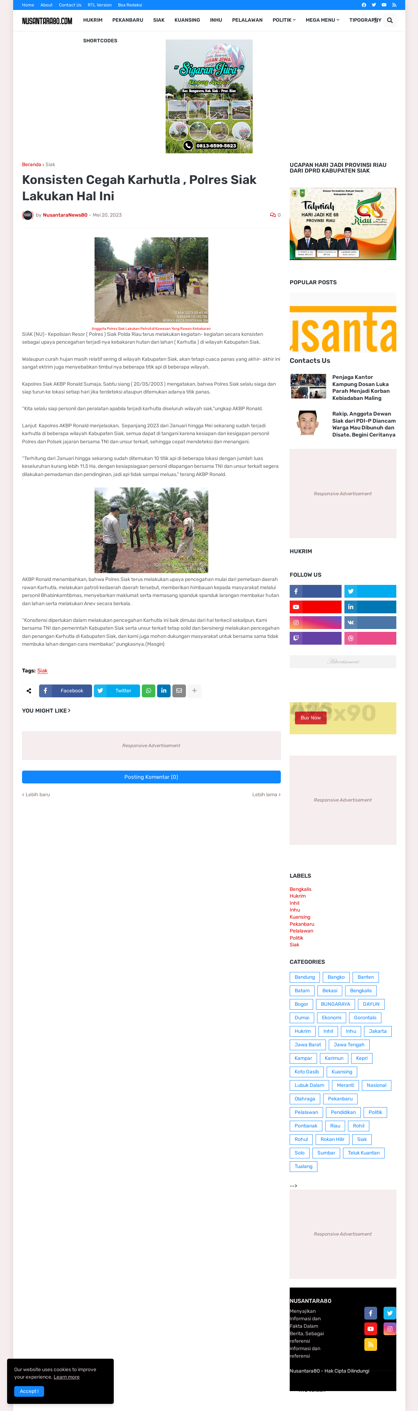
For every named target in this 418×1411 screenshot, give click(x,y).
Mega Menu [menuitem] (320, 20)
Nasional (376, 1085)
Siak (50, 164)
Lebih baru (38, 794)
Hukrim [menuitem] (92, 20)
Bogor (301, 1004)
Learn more (67, 1377)
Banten (366, 977)
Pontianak (306, 1126)
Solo (300, 1153)
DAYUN (371, 1004)
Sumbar (326, 1153)
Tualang (303, 1166)
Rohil (358, 1126)
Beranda (31, 164)
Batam (302, 991)
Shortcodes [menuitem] (100, 41)
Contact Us (70, 4)
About (47, 4)
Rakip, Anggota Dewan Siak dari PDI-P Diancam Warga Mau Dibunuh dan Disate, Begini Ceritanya (364, 424)
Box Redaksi (130, 4)
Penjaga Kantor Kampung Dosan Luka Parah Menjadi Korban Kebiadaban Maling (361, 387)
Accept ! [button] (29, 1391)
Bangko (336, 977)
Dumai (302, 1018)
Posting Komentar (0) (151, 777)
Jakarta (378, 1031)
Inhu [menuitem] (216, 20)
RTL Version (100, 4)
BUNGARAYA (335, 1004)
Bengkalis (300, 889)
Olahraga (305, 1099)
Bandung (305, 977)
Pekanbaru (302, 924)
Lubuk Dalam (309, 1085)
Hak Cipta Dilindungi (347, 1371)
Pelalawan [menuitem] (247, 20)
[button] (376, 20)
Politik (296, 938)
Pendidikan (343, 1112)
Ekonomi (331, 1018)
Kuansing (300, 917)
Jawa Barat (308, 1045)
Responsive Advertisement (151, 745)
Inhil (294, 903)
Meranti (345, 1085)
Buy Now (311, 718)
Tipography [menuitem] (365, 20)
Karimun (334, 1058)
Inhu (295, 910)
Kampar (303, 1058)
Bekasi (329, 991)
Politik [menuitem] (282, 20)
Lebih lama (264, 794)
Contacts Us (310, 360)
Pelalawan (301, 931)
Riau (335, 1126)
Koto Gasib (307, 1072)
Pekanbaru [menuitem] (127, 20)
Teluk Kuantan (364, 1153)
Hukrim (298, 896)
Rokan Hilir (332, 1139)
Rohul (301, 1139)
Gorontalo (365, 1018)
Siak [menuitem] (159, 20)
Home (28, 4)
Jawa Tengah (349, 1045)
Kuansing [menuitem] (187, 20)
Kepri (362, 1058)
